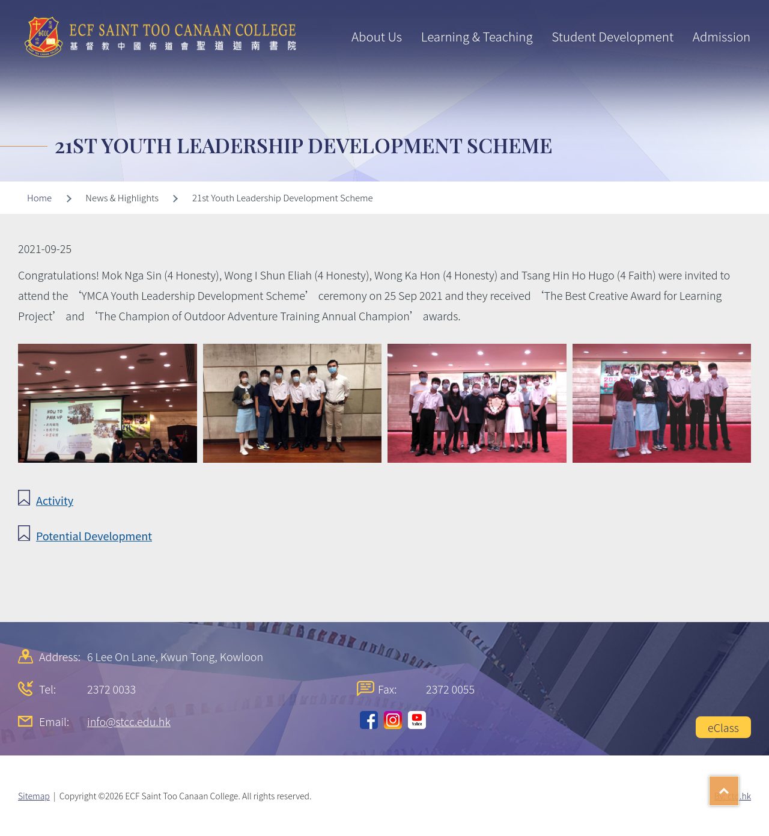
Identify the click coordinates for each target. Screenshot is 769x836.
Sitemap (34, 796)
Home (39, 197)
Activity (54, 500)
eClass (723, 727)
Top (738, 787)
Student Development (612, 36)
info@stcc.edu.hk (129, 721)
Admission (721, 36)
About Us (376, 36)
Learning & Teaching (477, 36)
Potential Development (94, 535)
